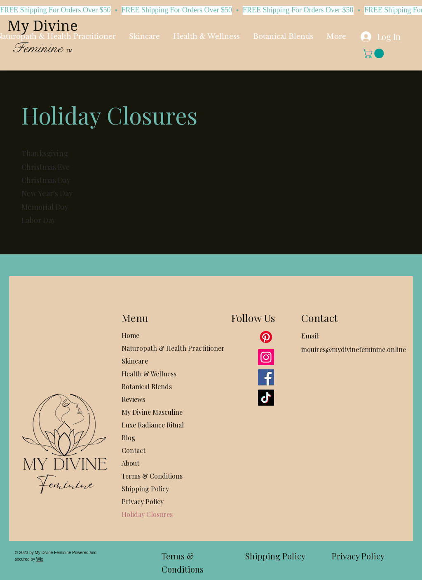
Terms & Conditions (152, 476)
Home (130, 335)
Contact (133, 450)
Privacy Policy (143, 501)
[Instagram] (266, 357)
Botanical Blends (147, 386)
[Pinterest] (266, 337)
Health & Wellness (149, 373)
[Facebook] (266, 377)
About (130, 463)
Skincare (135, 361)
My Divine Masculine (152, 412)
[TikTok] (266, 398)
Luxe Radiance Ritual (153, 424)
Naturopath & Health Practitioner (156, 348)
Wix (39, 559)
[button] (374, 53)
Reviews (133, 399)
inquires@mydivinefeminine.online (353, 349)
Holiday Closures (147, 514)
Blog (129, 437)
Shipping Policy (145, 488)
